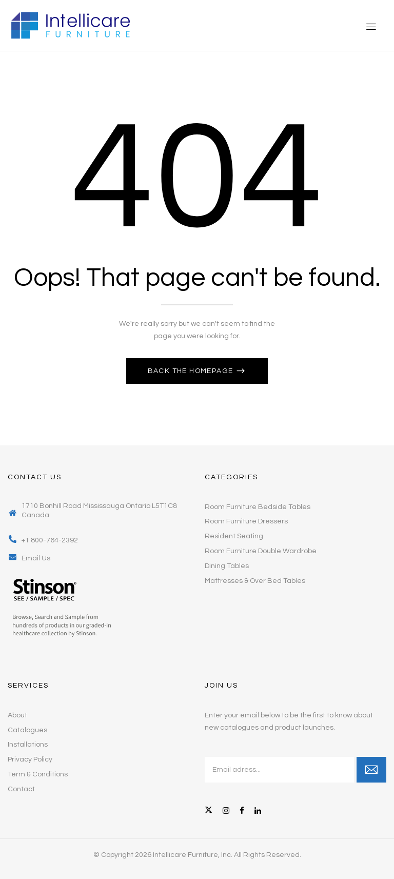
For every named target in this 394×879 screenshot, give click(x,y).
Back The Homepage (191, 371)
